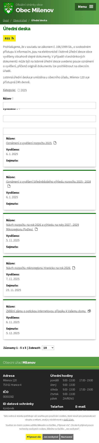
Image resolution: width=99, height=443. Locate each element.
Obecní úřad (20, 20)
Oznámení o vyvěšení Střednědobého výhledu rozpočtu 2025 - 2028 (48, 184)
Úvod (6, 20)
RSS (9, 38)
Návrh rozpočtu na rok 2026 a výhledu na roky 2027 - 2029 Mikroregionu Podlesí (42, 227)
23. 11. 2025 (13, 290)
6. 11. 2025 (12, 322)
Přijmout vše (34, 436)
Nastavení (66, 436)
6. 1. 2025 (12, 154)
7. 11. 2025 (12, 279)
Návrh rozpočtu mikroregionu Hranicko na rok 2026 (40, 268)
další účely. (69, 419)
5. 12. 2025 (12, 333)
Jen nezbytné (51, 436)
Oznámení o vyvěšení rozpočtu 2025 (31, 143)
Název (7, 98)
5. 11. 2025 (12, 240)
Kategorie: (9, 90)
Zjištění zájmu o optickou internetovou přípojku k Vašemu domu (48, 311)
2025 (24, 90)
